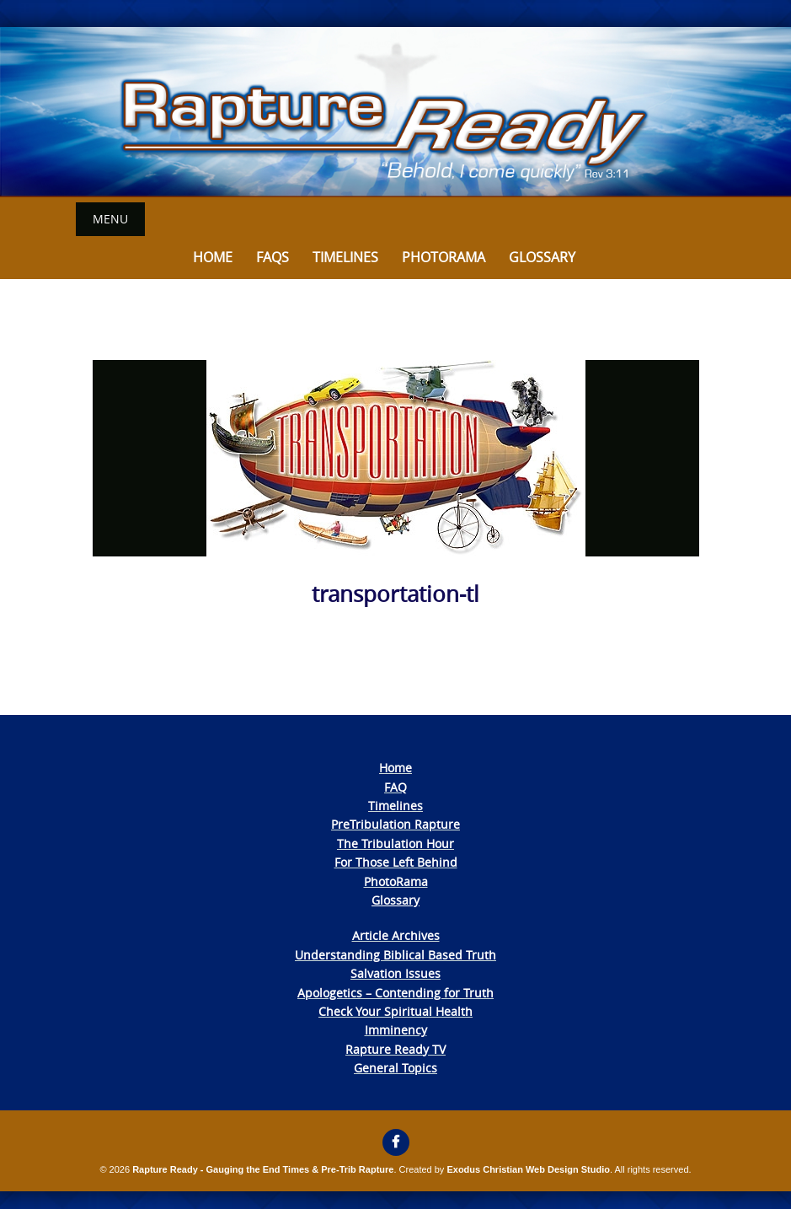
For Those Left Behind (395, 862)
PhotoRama (396, 881)
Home (212, 257)
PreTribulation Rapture (395, 824)
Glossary (542, 257)
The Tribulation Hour (395, 844)
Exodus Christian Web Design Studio (528, 1169)
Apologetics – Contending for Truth (395, 993)
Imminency (396, 1030)
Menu (110, 219)
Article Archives (396, 935)
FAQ (395, 787)
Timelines (345, 257)
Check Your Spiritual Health (395, 1011)
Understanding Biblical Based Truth (395, 955)
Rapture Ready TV (395, 1049)
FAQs (272, 257)
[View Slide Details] (395, 112)
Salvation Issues (395, 973)
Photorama (443, 257)
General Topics (395, 1068)
